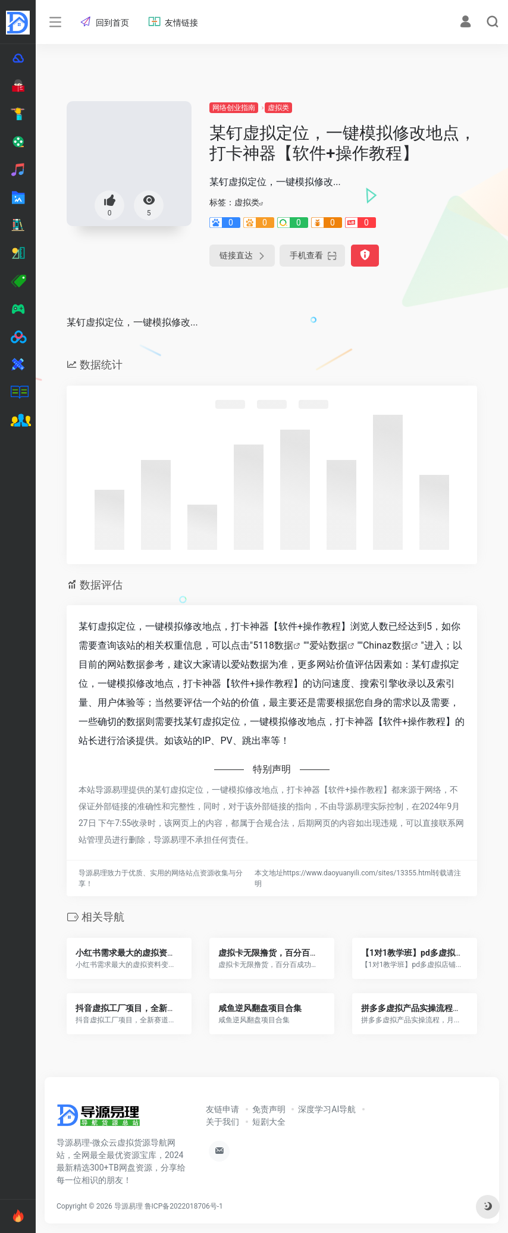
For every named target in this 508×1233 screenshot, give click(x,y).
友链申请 (222, 1109)
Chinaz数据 (387, 645)
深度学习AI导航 (327, 1109)
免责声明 (269, 1109)
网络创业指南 (233, 108)
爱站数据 (328, 645)
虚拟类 (278, 108)
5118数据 (273, 645)
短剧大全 (269, 1121)
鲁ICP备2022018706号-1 (184, 1206)
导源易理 (128, 1206)
